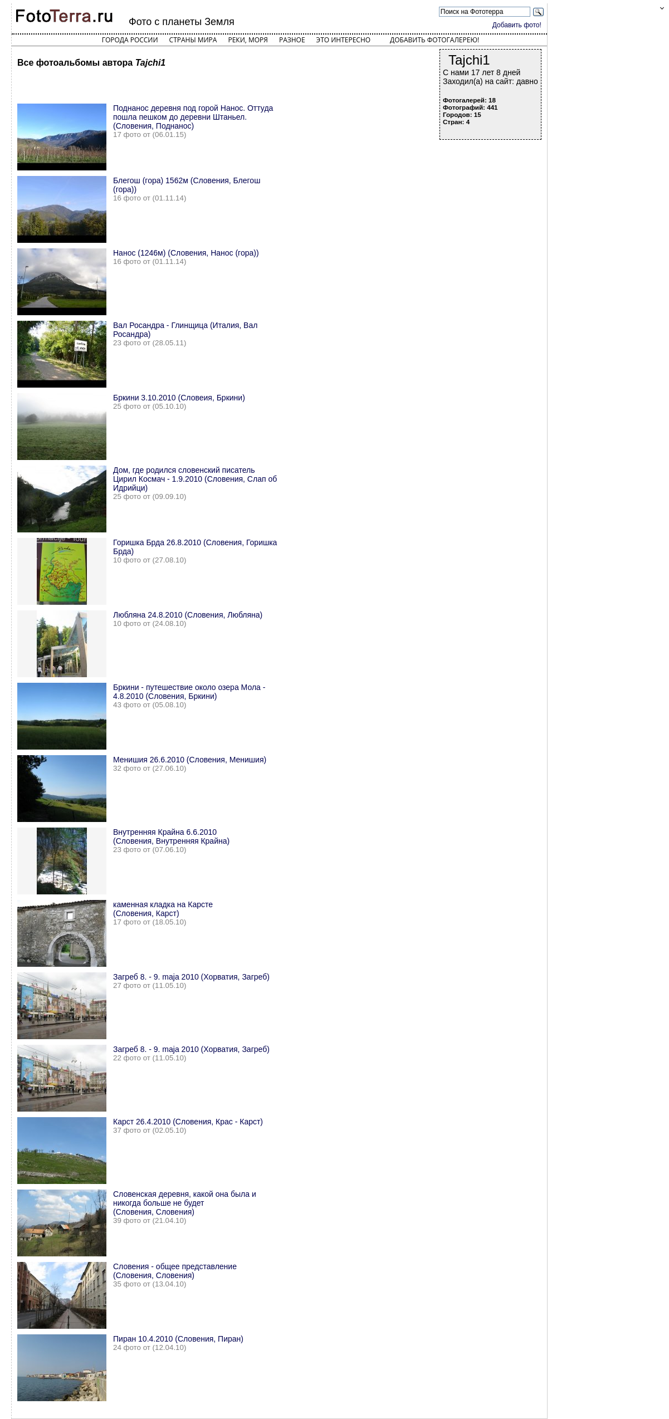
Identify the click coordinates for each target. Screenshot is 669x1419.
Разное (292, 40)
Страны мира (193, 40)
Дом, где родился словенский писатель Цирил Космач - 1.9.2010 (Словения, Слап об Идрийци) (195, 479)
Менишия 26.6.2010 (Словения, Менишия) (189, 759)
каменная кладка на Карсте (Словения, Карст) (163, 909)
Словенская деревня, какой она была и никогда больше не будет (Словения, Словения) (184, 1203)
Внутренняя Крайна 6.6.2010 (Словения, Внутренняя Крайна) (171, 836)
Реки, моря (247, 40)
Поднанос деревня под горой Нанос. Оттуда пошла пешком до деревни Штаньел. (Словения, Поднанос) (193, 117)
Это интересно (343, 40)
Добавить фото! (516, 25)
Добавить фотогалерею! (434, 40)
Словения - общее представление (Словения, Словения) (175, 1271)
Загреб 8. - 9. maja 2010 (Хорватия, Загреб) (191, 976)
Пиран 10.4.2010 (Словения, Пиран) (178, 1338)
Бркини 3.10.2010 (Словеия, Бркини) (179, 397)
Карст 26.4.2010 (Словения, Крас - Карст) (188, 1121)
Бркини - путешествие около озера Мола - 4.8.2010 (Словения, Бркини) (189, 692)
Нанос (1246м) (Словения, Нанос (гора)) (186, 252)
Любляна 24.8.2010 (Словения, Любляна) (187, 614)
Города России (130, 40)
